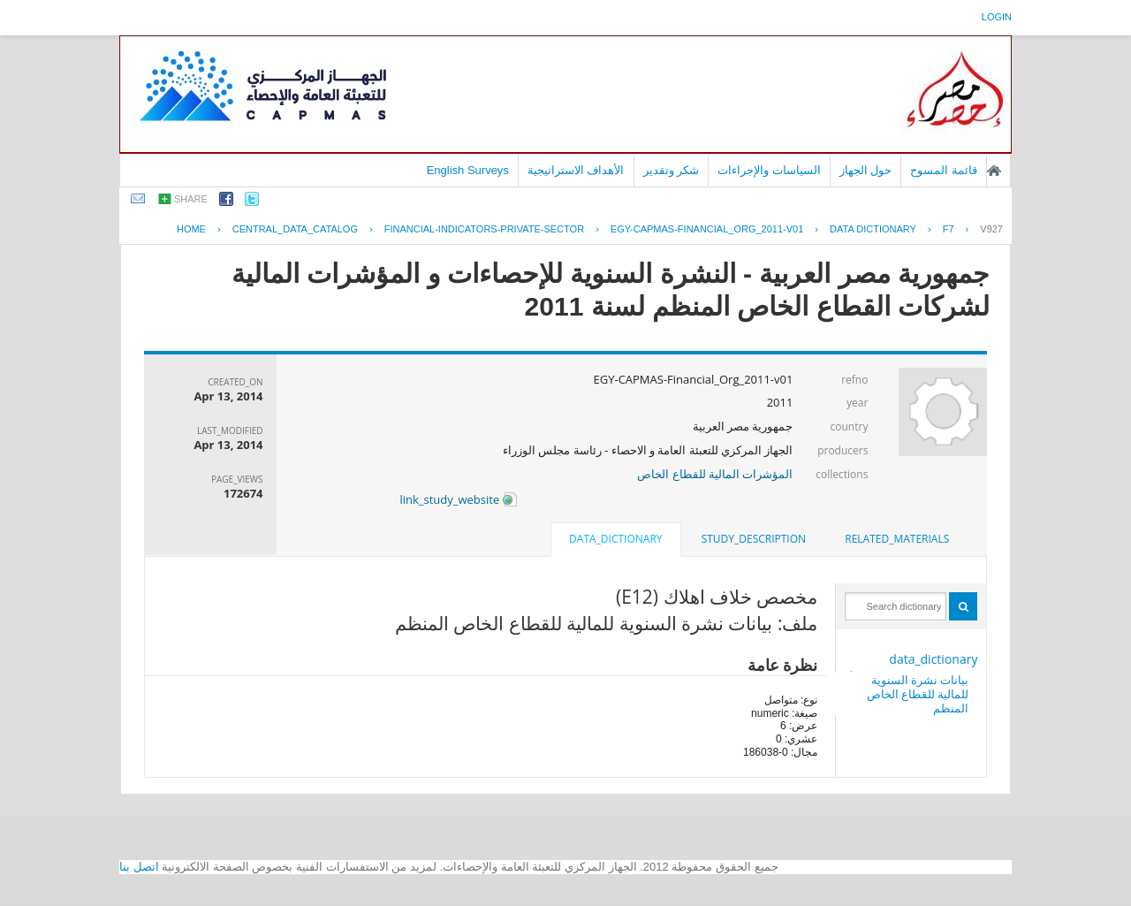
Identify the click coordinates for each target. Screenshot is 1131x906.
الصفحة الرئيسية (994, 171)
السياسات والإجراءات (769, 170)
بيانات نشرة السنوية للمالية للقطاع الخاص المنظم (918, 694)
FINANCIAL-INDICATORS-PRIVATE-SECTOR (484, 229)
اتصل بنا (139, 866)
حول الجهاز (865, 170)
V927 (991, 229)
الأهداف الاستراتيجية (576, 170)
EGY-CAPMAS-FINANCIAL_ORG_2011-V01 (707, 229)
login (997, 16)
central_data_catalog (295, 229)
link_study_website (457, 499)
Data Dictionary (873, 229)
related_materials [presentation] (897, 538)
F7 (948, 229)
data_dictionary (933, 659)
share (191, 199)
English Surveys (468, 170)
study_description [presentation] (754, 538)
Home (191, 229)
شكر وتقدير (671, 170)
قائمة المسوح (943, 170)
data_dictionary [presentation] (615, 538)
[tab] (897, 539)
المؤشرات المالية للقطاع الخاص (715, 474)
